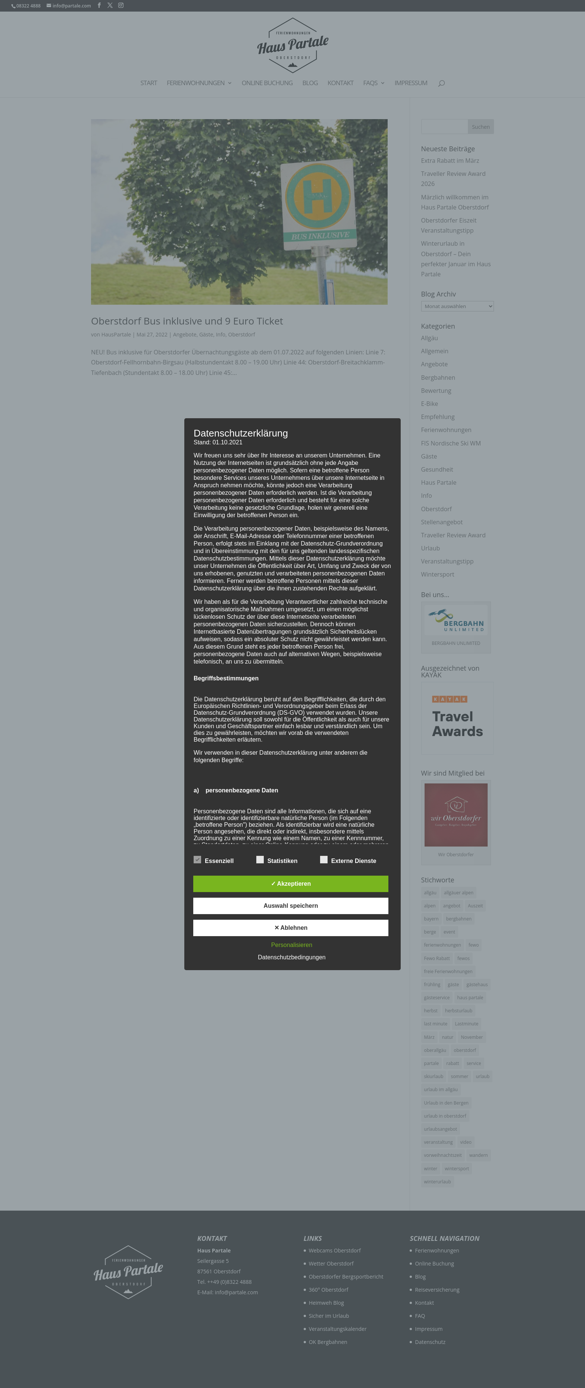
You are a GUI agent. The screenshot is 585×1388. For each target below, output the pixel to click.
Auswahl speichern (291, 906)
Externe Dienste (348, 860)
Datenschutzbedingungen (291, 957)
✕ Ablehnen (291, 928)
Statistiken (277, 860)
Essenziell (214, 860)
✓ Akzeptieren (291, 884)
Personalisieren (291, 945)
